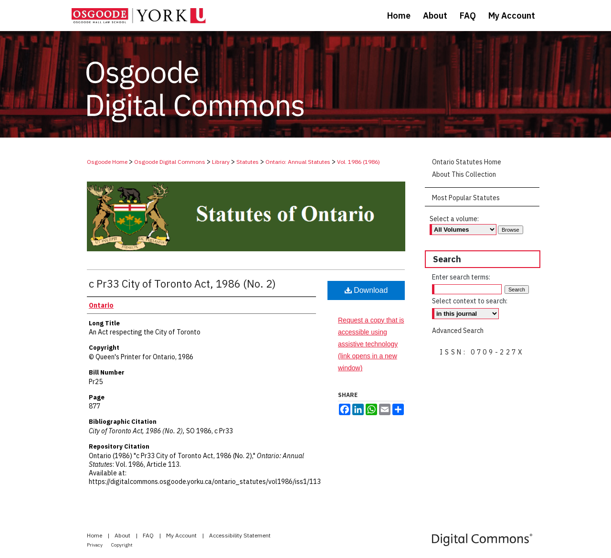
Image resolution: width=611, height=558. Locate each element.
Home (95, 535)
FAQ (149, 535)
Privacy (95, 545)
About (123, 535)
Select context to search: (469, 301)
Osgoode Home (107, 161)
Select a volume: (454, 219)
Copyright (122, 545)
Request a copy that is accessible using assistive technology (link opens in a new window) (371, 344)
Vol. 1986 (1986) (358, 161)
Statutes (247, 161)
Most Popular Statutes (466, 197)
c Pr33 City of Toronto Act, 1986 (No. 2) (182, 283)
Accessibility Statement (240, 535)
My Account (182, 535)
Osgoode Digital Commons (169, 161)
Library (221, 161)
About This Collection (464, 174)
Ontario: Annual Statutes (297, 161)
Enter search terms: (461, 277)
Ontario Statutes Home (466, 162)
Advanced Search (458, 330)
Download (366, 290)
